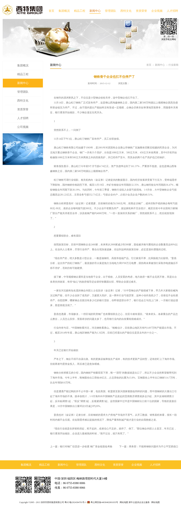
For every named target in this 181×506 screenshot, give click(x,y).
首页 (51, 10)
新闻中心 (160, 65)
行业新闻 (173, 65)
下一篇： (148, 446)
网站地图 (123, 502)
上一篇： (81, 446)
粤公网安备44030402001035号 (104, 502)
